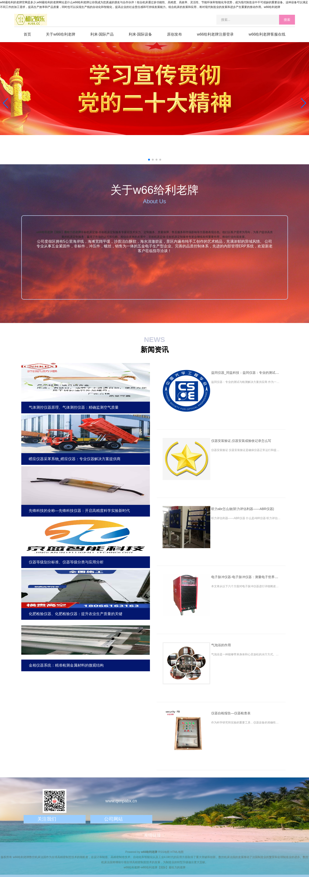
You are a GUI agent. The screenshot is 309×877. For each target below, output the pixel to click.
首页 (27, 34)
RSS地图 (164, 852)
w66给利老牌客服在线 (267, 34)
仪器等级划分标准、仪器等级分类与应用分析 (66, 562)
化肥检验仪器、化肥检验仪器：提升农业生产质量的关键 (75, 614)
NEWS (154, 339)
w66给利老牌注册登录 (215, 34)
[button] (303, 103)
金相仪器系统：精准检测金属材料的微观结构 (66, 665)
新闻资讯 (155, 349)
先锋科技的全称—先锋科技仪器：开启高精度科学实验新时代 (79, 511)
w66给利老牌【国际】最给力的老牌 (58, 232)
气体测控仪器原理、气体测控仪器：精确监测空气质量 (74, 407)
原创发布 (174, 34)
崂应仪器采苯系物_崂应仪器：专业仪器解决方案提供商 (75, 459)
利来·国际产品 (102, 34)
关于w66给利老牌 (60, 34)
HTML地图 (177, 852)
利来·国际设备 (140, 34)
